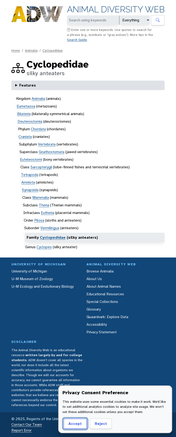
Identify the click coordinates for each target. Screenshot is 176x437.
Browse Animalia (100, 271)
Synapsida (30, 189)
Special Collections (102, 301)
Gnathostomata (51, 151)
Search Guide (77, 40)
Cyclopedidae (53, 50)
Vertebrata (47, 144)
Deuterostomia (30, 121)
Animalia (31, 50)
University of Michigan (29, 271)
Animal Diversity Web (116, 9)
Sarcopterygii (41, 167)
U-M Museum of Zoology (32, 278)
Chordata (38, 128)
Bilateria (24, 113)
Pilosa (39, 220)
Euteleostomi (31, 159)
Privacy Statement (101, 332)
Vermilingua (49, 227)
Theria (44, 205)
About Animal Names (103, 286)
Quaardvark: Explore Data (107, 316)
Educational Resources (105, 293)
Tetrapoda (29, 174)
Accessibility (96, 324)
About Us (94, 278)
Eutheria (47, 212)
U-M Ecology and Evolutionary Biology (42, 286)
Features (27, 85)
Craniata (25, 136)
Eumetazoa (26, 106)
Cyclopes (44, 246)
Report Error (21, 430)
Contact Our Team (26, 424)
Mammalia (40, 197)
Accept (75, 423)
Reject (101, 423)
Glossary (93, 309)
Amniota (28, 182)
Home (15, 50)
